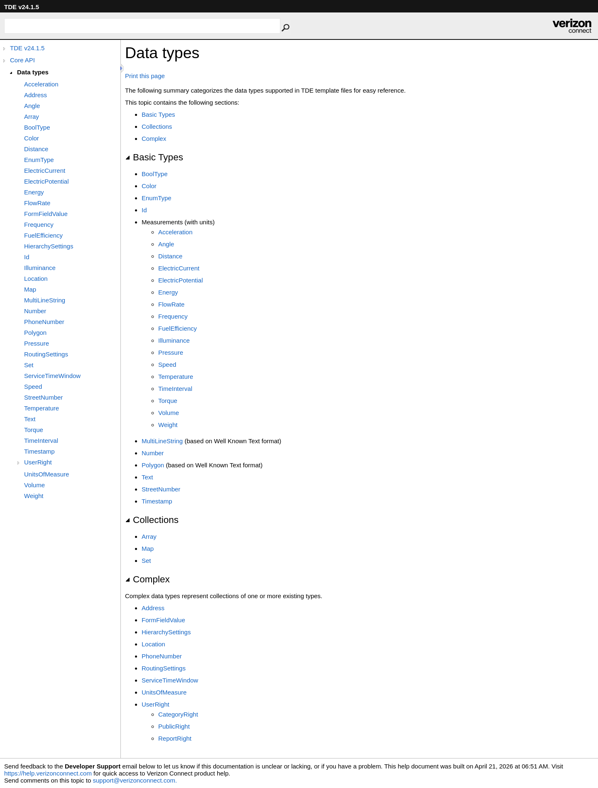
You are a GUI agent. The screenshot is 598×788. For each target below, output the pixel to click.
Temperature (41, 408)
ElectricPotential (46, 181)
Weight (33, 495)
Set (29, 364)
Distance (36, 148)
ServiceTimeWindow (52, 375)
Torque (33, 429)
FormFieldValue (46, 213)
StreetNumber (43, 397)
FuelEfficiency (43, 235)
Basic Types (158, 114)
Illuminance (40, 267)
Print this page (145, 75)
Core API (22, 60)
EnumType (39, 159)
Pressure (36, 343)
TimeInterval (41, 440)
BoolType (37, 127)
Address (35, 94)
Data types (33, 72)
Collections (157, 126)
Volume (34, 485)
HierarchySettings (48, 246)
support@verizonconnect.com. (135, 780)
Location (36, 278)
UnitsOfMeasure (46, 474)
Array (31, 116)
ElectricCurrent (44, 170)
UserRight (38, 462)
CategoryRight (178, 714)
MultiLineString (44, 300)
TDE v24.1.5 (27, 48)
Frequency (39, 224)
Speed (33, 386)
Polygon (35, 332)
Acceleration (41, 84)
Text (30, 418)
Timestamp (39, 451)
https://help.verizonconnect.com (48, 773)
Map (30, 289)
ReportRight (174, 738)
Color (31, 138)
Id (26, 256)
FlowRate (37, 202)
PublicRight (174, 726)
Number (35, 310)
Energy (34, 192)
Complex (154, 138)
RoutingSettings (46, 354)
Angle (32, 105)
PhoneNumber (44, 321)
